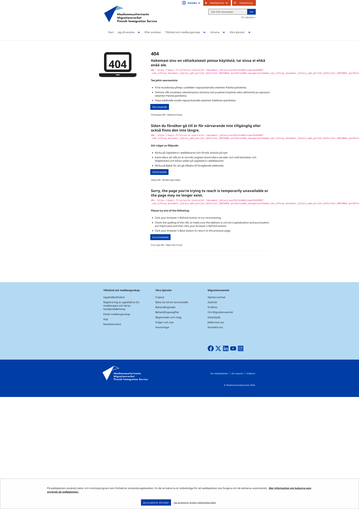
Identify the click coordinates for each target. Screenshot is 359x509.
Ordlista (212, 307)
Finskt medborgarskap (116, 314)
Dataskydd (214, 317)
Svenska (194, 2)
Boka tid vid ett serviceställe (171, 302)
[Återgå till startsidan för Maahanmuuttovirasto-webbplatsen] (130, 18)
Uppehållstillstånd (114, 297)
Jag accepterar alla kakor (156, 502)
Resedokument (112, 324)
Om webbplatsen (219, 373)
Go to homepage (160, 237)
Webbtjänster (220, 2)
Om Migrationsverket (220, 312)
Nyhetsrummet (217, 297)
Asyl (105, 319)
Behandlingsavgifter (167, 312)
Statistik (212, 302)
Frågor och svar (164, 322)
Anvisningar (162, 327)
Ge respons (237, 373)
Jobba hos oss (216, 322)
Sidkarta (251, 373)
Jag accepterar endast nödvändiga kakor (195, 502)
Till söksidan (247, 17)
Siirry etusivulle (159, 106)
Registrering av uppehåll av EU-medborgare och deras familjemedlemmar (121, 305)
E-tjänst (159, 297)
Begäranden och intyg (168, 317)
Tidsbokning (246, 2)
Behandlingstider (165, 307)
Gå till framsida (159, 171)
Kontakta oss (215, 327)
